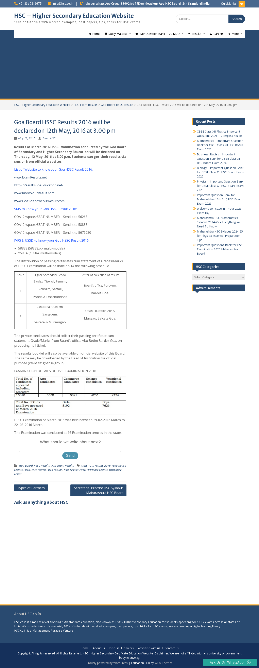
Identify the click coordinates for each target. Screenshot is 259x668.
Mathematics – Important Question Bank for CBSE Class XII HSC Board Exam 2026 (220, 145)
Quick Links (228, 3)
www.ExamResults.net (30, 177)
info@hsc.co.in (62, 3)
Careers (218, 34)
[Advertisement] (129, 68)
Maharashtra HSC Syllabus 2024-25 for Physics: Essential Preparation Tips (220, 235)
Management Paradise (47, 630)
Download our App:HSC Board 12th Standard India (174, 3)
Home (96, 34)
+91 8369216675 (30, 3)
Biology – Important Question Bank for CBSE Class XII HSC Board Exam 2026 (220, 172)
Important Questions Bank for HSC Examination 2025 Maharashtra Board (220, 249)
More (235, 34)
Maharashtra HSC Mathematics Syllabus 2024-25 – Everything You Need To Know (219, 222)
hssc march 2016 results (47, 470)
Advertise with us (149, 648)
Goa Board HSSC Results (117, 105)
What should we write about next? (70, 442)
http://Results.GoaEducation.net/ (38, 185)
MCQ (176, 34)
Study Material (117, 34)
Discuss (114, 648)
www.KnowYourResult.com (34, 193)
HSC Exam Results (86, 105)
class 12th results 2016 (96, 465)
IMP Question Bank (152, 34)
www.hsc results (97, 470)
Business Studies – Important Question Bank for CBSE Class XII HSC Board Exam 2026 (219, 158)
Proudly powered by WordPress (107, 663)
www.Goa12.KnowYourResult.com (39, 201)
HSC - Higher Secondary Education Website (42, 105)
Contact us (172, 648)
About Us (99, 648)
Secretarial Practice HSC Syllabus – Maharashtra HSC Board (98, 490)
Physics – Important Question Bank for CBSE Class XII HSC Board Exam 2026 (220, 185)
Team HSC (48, 138)
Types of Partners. (31, 488)
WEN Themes (164, 663)
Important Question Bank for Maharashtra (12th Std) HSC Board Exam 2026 (219, 199)
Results (196, 34)
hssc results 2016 (75, 470)
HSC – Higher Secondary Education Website (74, 15)
